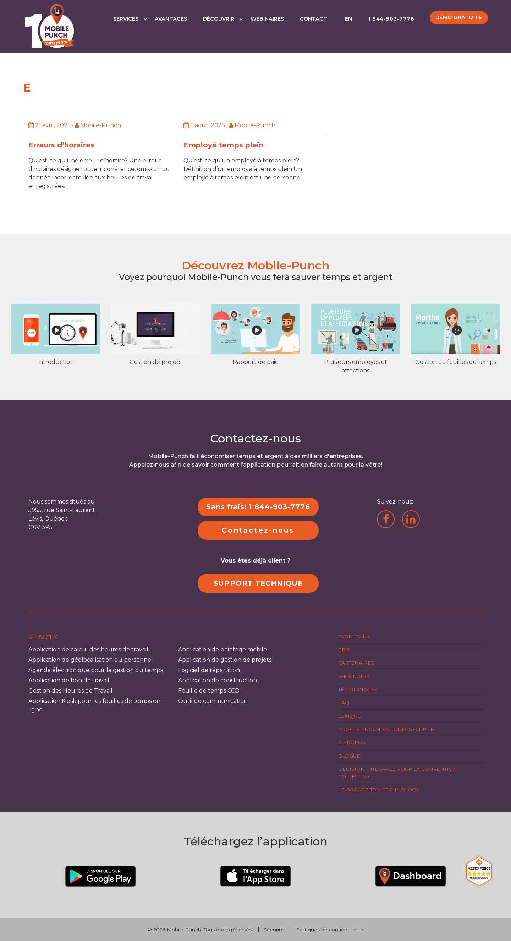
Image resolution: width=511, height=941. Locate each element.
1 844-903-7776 (391, 19)
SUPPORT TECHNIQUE (258, 583)
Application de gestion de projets (224, 659)
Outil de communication (213, 701)
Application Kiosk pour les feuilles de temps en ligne (94, 705)
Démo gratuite (459, 17)
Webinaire (353, 676)
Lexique (349, 716)
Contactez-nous (258, 530)
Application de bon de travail (68, 680)
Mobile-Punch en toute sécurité (386, 729)
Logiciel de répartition (209, 670)
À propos (352, 742)
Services (125, 19)
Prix (344, 649)
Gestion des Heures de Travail (70, 690)
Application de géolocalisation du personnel (90, 659)
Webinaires (267, 19)
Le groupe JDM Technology (378, 789)
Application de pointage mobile (222, 649)
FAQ (343, 702)
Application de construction (217, 680)
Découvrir (218, 19)
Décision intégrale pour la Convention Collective (397, 772)
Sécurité (274, 929)
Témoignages (358, 689)
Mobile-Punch (184, 929)
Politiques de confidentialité (329, 929)
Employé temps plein (223, 145)
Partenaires (356, 663)
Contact (313, 19)
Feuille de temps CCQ (209, 690)
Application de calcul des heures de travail (88, 649)
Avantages (171, 19)
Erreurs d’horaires (61, 145)
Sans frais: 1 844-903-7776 (258, 506)
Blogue (349, 756)
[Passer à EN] (348, 26)
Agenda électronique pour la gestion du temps (95, 670)
